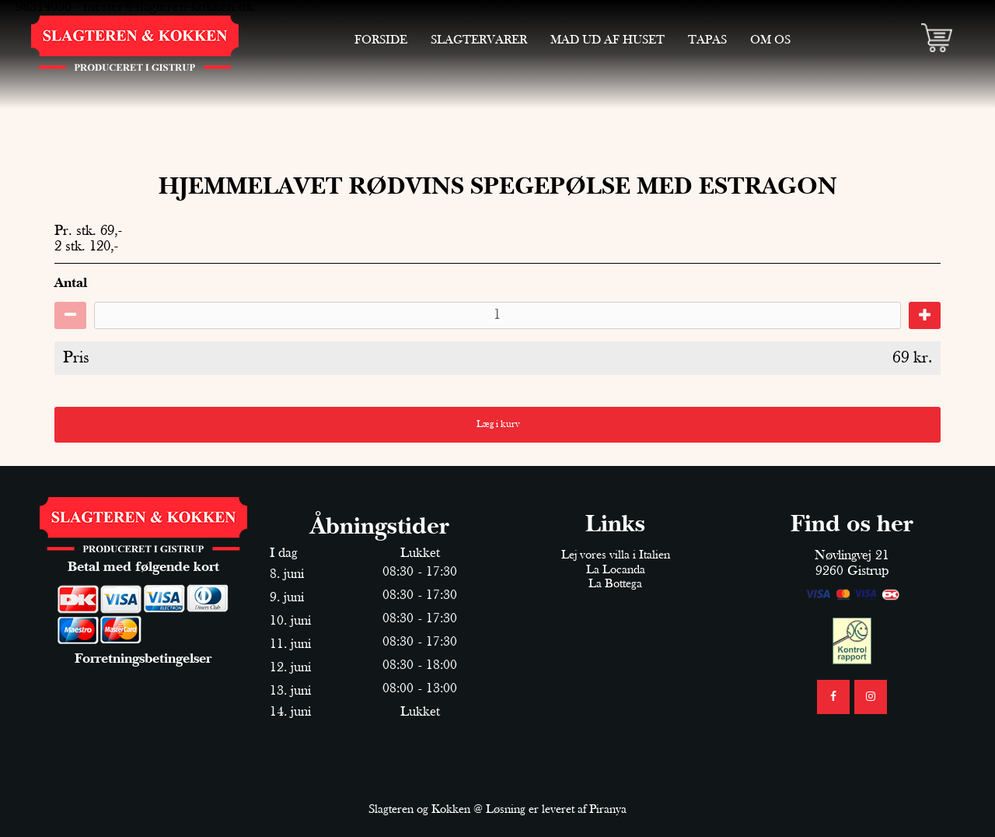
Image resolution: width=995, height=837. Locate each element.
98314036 (44, 7)
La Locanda (615, 570)
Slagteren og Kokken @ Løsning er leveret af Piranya (497, 810)
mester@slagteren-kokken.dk (168, 7)
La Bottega (615, 584)
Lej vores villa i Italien (615, 555)
